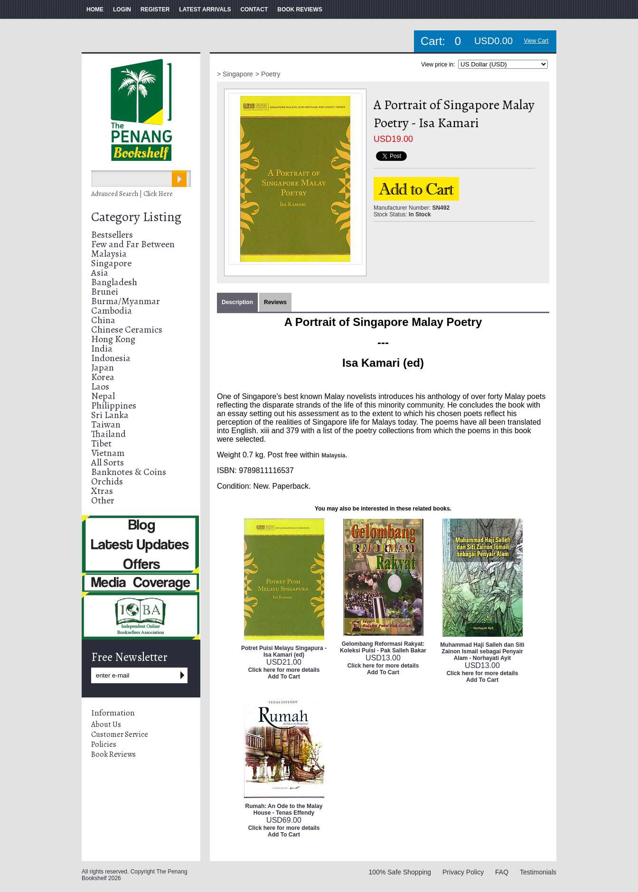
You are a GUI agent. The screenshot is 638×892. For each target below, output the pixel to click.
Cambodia (111, 310)
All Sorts (107, 462)
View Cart (536, 40)
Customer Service (119, 734)
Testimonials (538, 872)
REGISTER (155, 9)
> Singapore (235, 74)
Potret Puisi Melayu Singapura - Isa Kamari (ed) (284, 651)
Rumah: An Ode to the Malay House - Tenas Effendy (284, 809)
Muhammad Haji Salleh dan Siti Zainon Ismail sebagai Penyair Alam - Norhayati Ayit (482, 651)
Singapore (111, 263)
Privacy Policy (463, 872)
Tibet (101, 443)
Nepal (103, 396)
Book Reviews (113, 754)
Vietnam (107, 452)
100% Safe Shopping (400, 872)
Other (102, 500)
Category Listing (136, 217)
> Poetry (268, 74)
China (103, 320)
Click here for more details (284, 670)
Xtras (102, 490)
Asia (99, 272)
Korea (102, 377)
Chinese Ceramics (126, 329)
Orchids (107, 481)
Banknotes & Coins (128, 471)
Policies (103, 744)
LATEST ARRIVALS (205, 9)
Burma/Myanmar (125, 301)
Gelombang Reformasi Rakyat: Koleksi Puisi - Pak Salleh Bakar (383, 647)
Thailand (108, 433)
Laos (100, 386)
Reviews (275, 302)
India (102, 348)
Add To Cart (284, 676)
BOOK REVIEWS (299, 9)
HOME (94, 9)
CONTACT (254, 9)
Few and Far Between (133, 244)
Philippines (113, 405)
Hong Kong (113, 339)
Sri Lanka (110, 415)
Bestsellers (112, 234)
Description (237, 302)
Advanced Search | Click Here (132, 193)
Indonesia (111, 358)
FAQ (501, 872)
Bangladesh (114, 282)
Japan (102, 367)
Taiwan (106, 424)
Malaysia (109, 253)
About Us (106, 724)
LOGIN (122, 9)
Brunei (104, 291)
